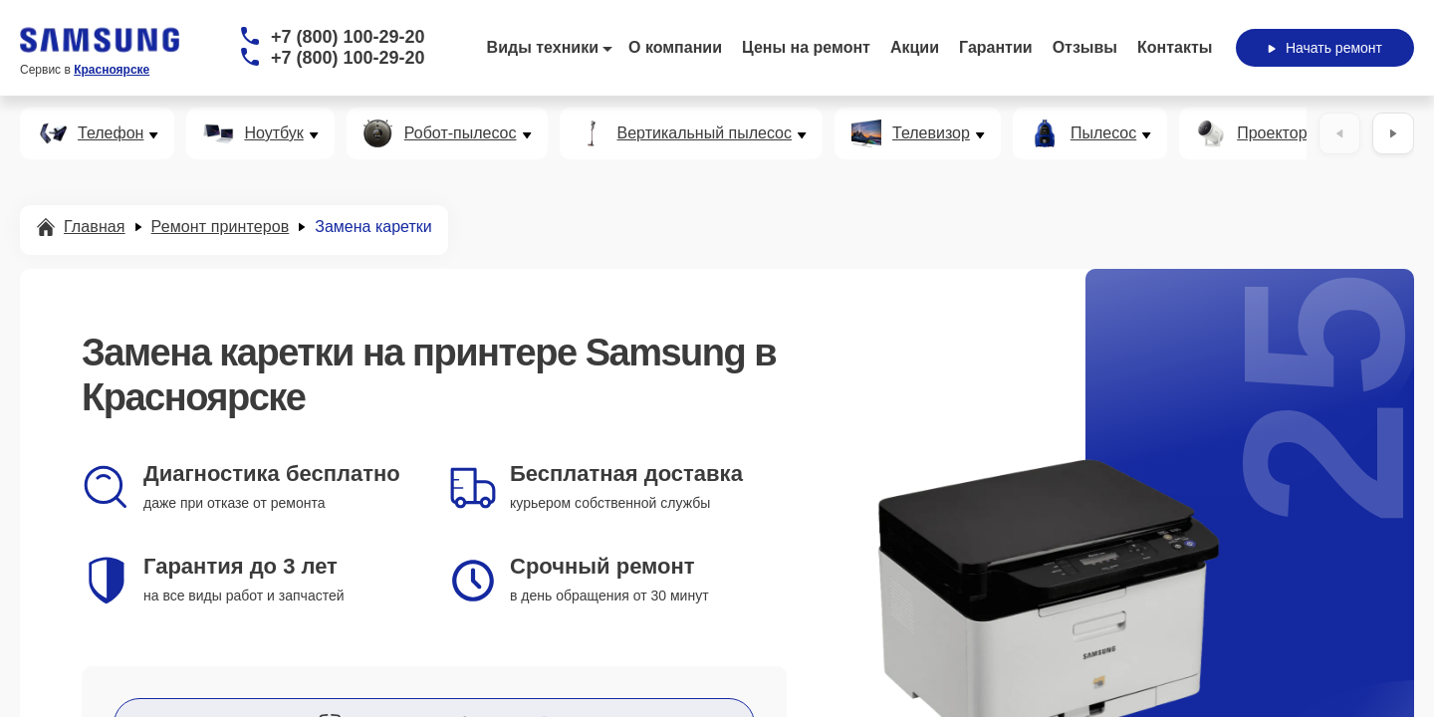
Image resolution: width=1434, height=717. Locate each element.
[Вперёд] (1393, 133)
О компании (675, 47)
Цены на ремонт (806, 47)
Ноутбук (273, 133)
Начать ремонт (1325, 48)
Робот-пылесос (460, 133)
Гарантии (996, 47)
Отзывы (1085, 47)
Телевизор (931, 133)
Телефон (110, 133)
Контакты (1174, 47)
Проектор (1272, 133)
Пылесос (1103, 133)
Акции (914, 47)
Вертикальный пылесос (705, 133)
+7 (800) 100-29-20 (348, 37)
